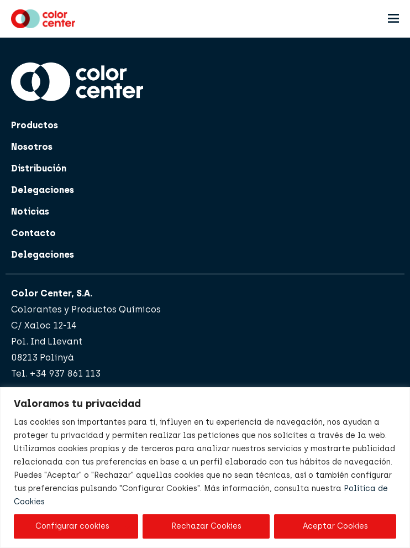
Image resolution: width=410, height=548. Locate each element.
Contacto (33, 233)
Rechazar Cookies (206, 526)
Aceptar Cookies (335, 526)
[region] (205, 467)
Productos (34, 125)
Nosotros (31, 147)
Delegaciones (42, 190)
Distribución (38, 168)
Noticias (30, 211)
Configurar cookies (72, 526)
